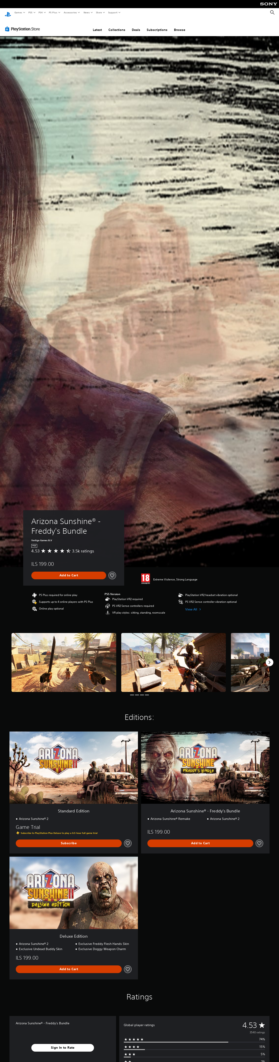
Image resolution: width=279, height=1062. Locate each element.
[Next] (269, 658)
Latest (97, 25)
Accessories (70, 12)
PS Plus (53, 12)
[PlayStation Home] (8, 12)
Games (18, 12)
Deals (136, 25)
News (87, 12)
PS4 (40, 12)
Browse (179, 25)
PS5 (30, 12)
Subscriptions (157, 25)
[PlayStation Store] (23, 24)
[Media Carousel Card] (63, 658)
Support (112, 12)
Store (99, 12)
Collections (116, 25)
